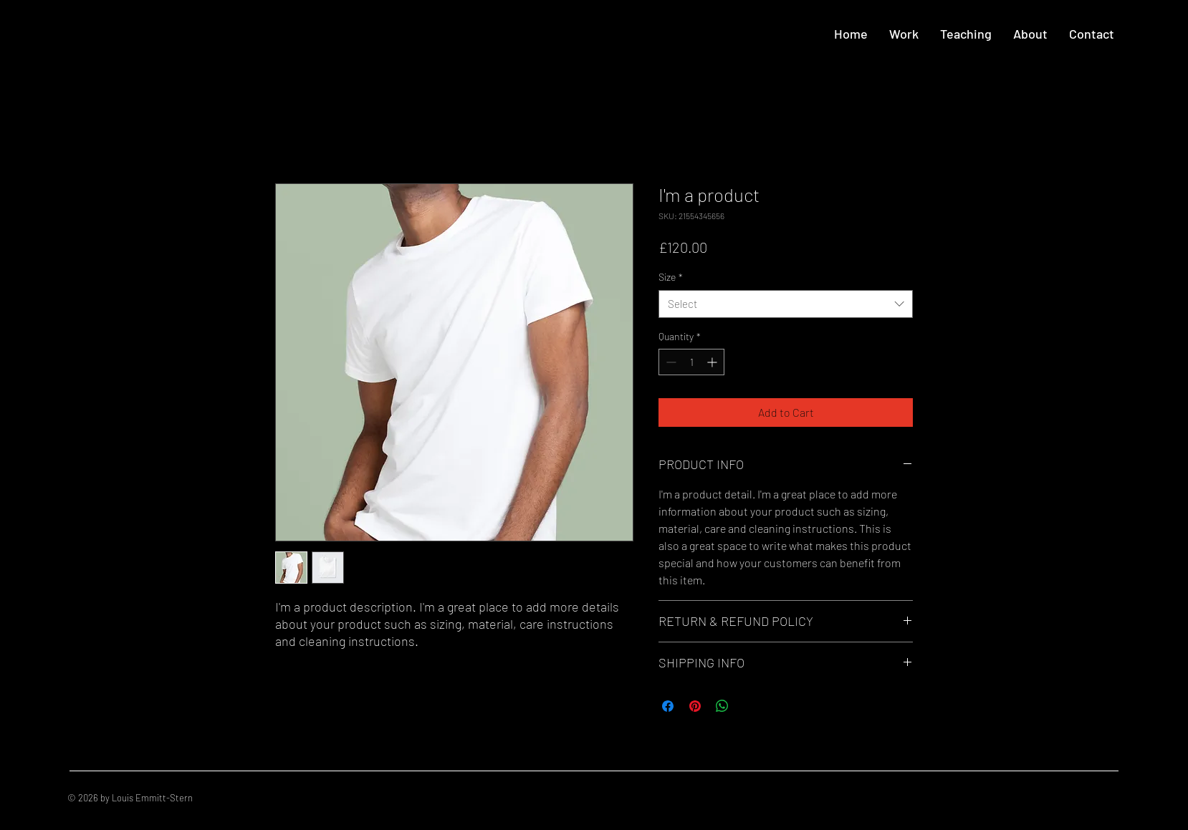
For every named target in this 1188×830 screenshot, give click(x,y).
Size (670, 277)
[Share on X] (749, 706)
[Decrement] (670, 362)
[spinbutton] (691, 362)
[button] (903, 34)
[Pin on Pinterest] (695, 706)
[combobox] (785, 304)
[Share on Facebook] (667, 706)
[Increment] (713, 362)
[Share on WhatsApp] (722, 706)
